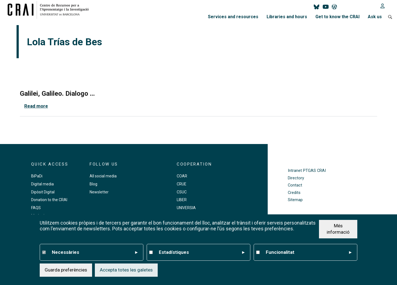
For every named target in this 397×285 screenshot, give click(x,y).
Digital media (42, 184)
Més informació (338, 229)
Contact (295, 185)
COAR (182, 176)
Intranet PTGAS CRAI (307, 170)
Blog (93, 184)
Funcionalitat (309, 252)
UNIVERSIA (186, 208)
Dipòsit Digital (43, 192)
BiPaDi (36, 176)
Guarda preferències (66, 270)
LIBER (182, 200)
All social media (103, 176)
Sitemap (295, 200)
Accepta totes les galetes (126, 270)
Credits (294, 192)
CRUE (181, 184)
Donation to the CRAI (49, 200)
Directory (296, 178)
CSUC (182, 192)
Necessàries (95, 252)
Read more (36, 106)
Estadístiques (202, 252)
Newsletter (99, 192)
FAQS (36, 208)
